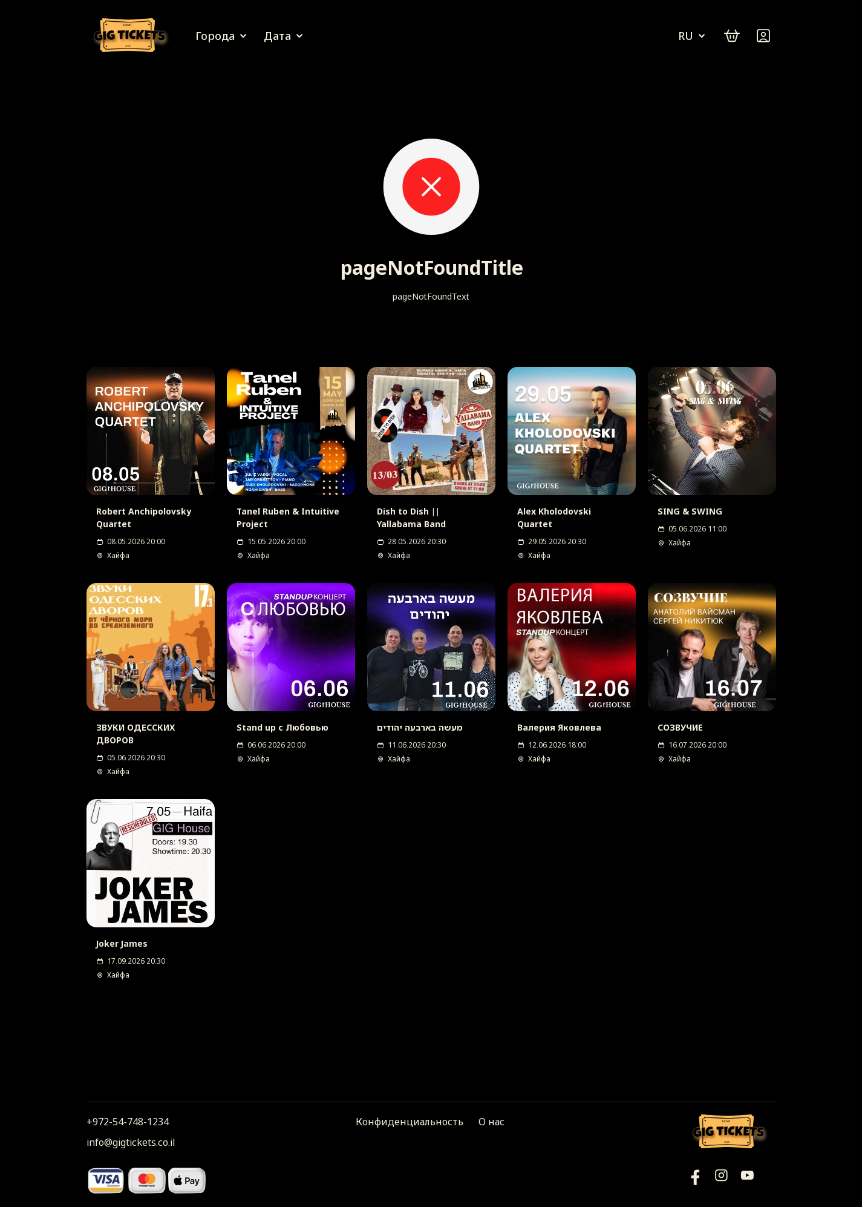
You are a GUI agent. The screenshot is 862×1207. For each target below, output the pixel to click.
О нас (491, 1121)
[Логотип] (132, 36)
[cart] (732, 35)
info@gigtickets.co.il (131, 1142)
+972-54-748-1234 (128, 1121)
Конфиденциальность (409, 1121)
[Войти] (763, 35)
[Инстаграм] (721, 1180)
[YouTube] (695, 1180)
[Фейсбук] (747, 1180)
